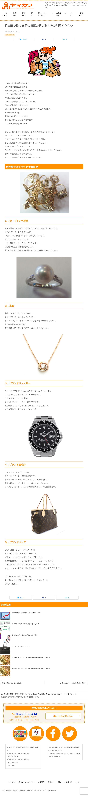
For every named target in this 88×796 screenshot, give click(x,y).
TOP (32, 694)
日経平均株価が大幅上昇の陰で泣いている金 (26, 612)
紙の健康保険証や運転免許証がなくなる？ (25, 624)
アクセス (71, 14)
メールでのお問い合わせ (66, 716)
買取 (32, 14)
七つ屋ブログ (10, 35)
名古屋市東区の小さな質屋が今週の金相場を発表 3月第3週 (31, 657)
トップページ (4, 14)
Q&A (77, 782)
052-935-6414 (26, 714)
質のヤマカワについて (43, 14)
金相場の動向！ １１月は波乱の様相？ (73, 683)
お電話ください (81, 14)
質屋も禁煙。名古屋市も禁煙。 (12, 683)
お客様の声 (58, 14)
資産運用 (14, 14)
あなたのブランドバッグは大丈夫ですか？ (25, 635)
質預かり (23, 14)
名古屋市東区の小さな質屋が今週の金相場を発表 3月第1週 (31, 669)
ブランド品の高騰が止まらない (22, 646)
